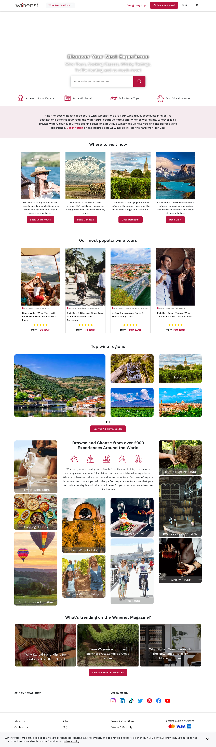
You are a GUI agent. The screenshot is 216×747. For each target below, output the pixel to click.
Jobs (65, 721)
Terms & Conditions (122, 721)
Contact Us (21, 727)
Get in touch (74, 127)
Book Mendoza (85, 219)
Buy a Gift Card (164, 5)
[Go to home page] (27, 5)
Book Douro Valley (40, 219)
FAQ (64, 727)
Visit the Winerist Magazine (108, 672)
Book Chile (175, 219)
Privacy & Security (121, 727)
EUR (185, 5)
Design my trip (136, 5)
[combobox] (100, 81)
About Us (20, 721)
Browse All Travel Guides (108, 428)
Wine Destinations (59, 5)
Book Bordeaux (130, 219)
